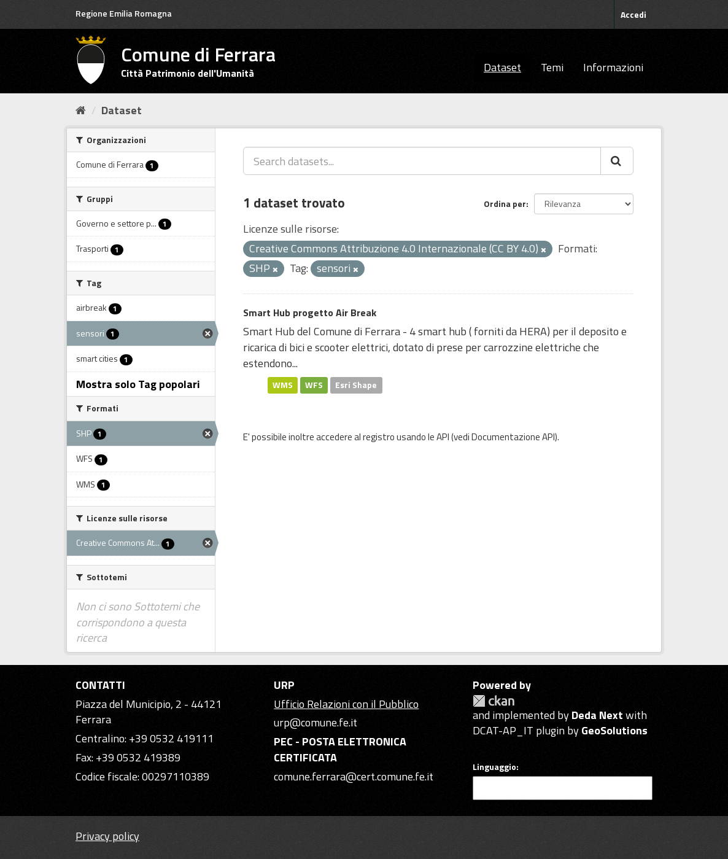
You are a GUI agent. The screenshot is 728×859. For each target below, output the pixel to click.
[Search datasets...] (422, 161)
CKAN (493, 700)
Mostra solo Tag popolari (138, 384)
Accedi (633, 14)
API (442, 437)
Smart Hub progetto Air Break (309, 312)
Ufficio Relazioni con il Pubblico (346, 704)
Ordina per (505, 203)
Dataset (502, 67)
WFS (314, 385)
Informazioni (613, 67)
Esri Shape (356, 385)
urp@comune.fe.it (315, 722)
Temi (552, 67)
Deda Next (597, 715)
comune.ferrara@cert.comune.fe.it (353, 776)
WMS (283, 385)
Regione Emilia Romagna (124, 13)
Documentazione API (513, 437)
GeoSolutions (614, 730)
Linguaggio (494, 767)
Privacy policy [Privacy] (107, 836)
